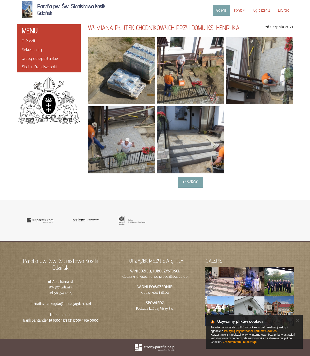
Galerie (221, 10)
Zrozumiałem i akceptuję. (240, 342)
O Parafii (29, 40)
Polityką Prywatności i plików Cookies (250, 331)
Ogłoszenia (261, 10)
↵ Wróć (190, 182)
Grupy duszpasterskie (40, 58)
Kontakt (239, 10)
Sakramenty (32, 49)
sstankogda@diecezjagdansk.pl (66, 304)
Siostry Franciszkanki (39, 66)
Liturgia (283, 10)
